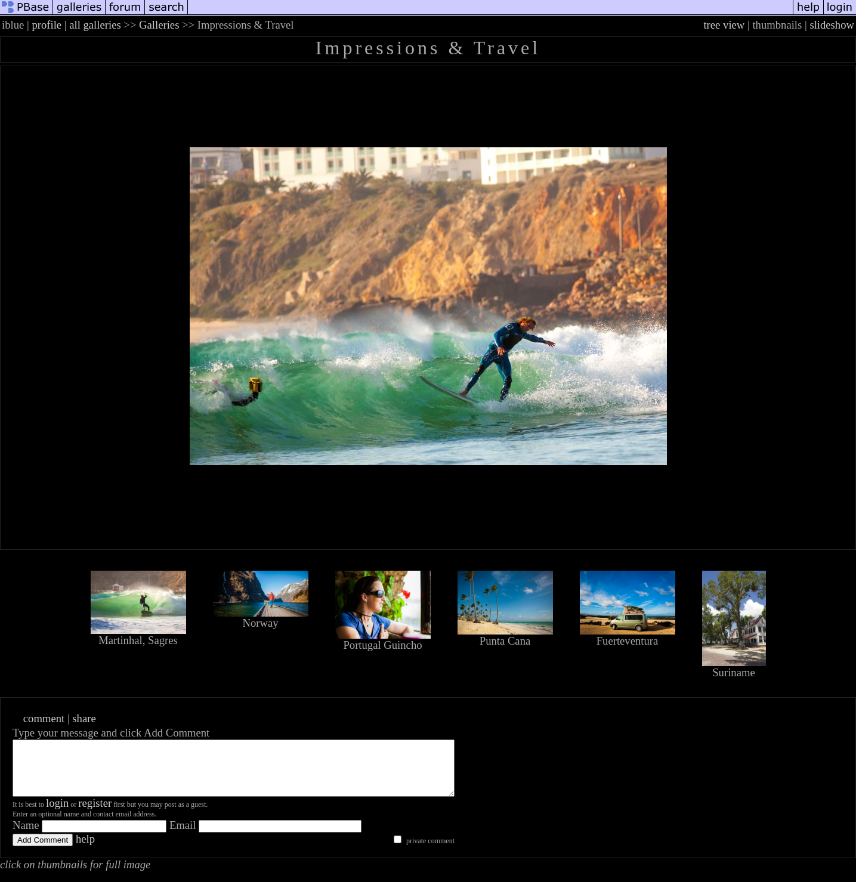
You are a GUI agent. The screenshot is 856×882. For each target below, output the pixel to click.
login (57, 813)
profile (46, 24)
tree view (723, 24)
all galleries (95, 24)
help (85, 849)
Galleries (159, 24)
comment (43, 718)
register (95, 813)
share (83, 718)
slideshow (831, 24)
